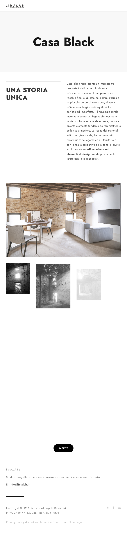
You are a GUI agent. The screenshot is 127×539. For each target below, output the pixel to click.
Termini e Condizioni (53, 522)
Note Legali (76, 522)
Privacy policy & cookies (22, 522)
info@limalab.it (20, 485)
